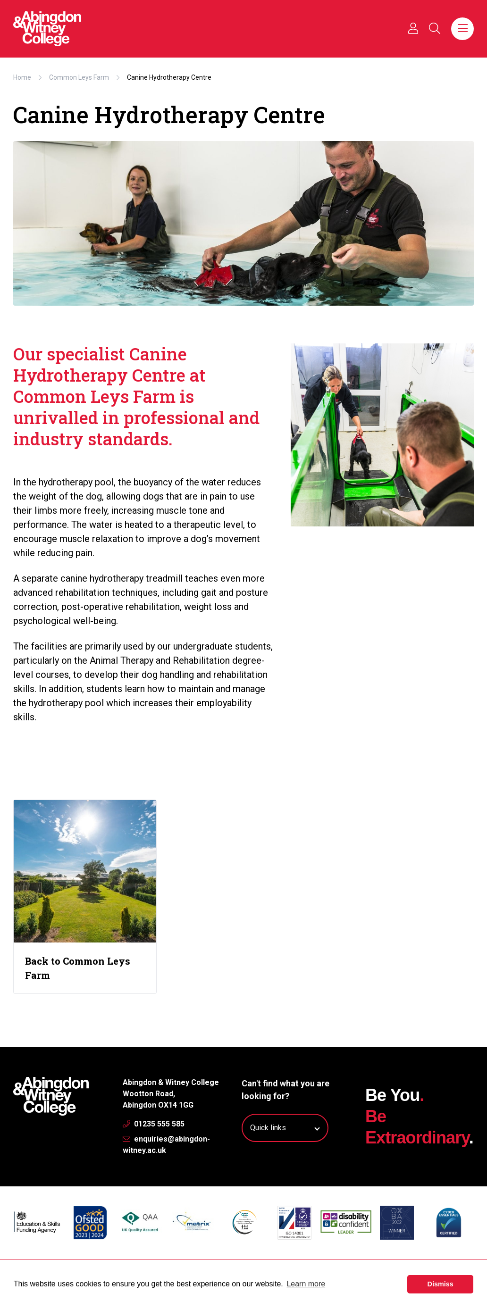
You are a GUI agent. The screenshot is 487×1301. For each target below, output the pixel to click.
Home (22, 77)
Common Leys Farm (79, 77)
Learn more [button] (305, 1284)
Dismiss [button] (440, 1284)
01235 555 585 (154, 1123)
